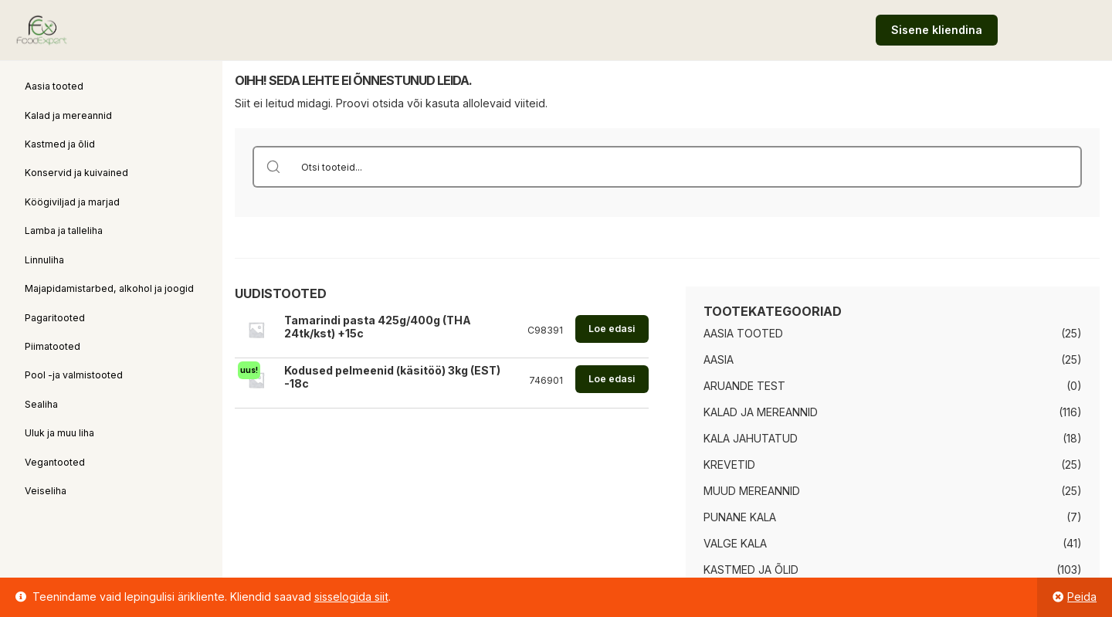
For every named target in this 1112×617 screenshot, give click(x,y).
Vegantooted (55, 462)
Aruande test (744, 385)
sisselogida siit (351, 596)
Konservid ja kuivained (76, 172)
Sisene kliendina (936, 29)
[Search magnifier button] (273, 166)
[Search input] (687, 167)
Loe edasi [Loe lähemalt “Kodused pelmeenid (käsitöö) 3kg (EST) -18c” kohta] (611, 379)
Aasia (718, 359)
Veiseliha (45, 491)
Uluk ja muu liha (59, 433)
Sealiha (41, 404)
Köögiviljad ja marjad (72, 202)
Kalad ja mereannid (68, 115)
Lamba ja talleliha (64, 230)
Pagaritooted (55, 318)
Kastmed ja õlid (60, 144)
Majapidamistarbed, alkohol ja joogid (109, 288)
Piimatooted (52, 346)
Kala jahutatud (750, 438)
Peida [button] (1082, 596)
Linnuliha (44, 260)
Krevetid (729, 464)
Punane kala (739, 517)
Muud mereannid (751, 490)
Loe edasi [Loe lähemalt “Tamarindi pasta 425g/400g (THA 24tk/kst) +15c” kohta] (611, 328)
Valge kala (735, 543)
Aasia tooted (54, 86)
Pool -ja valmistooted (74, 375)
